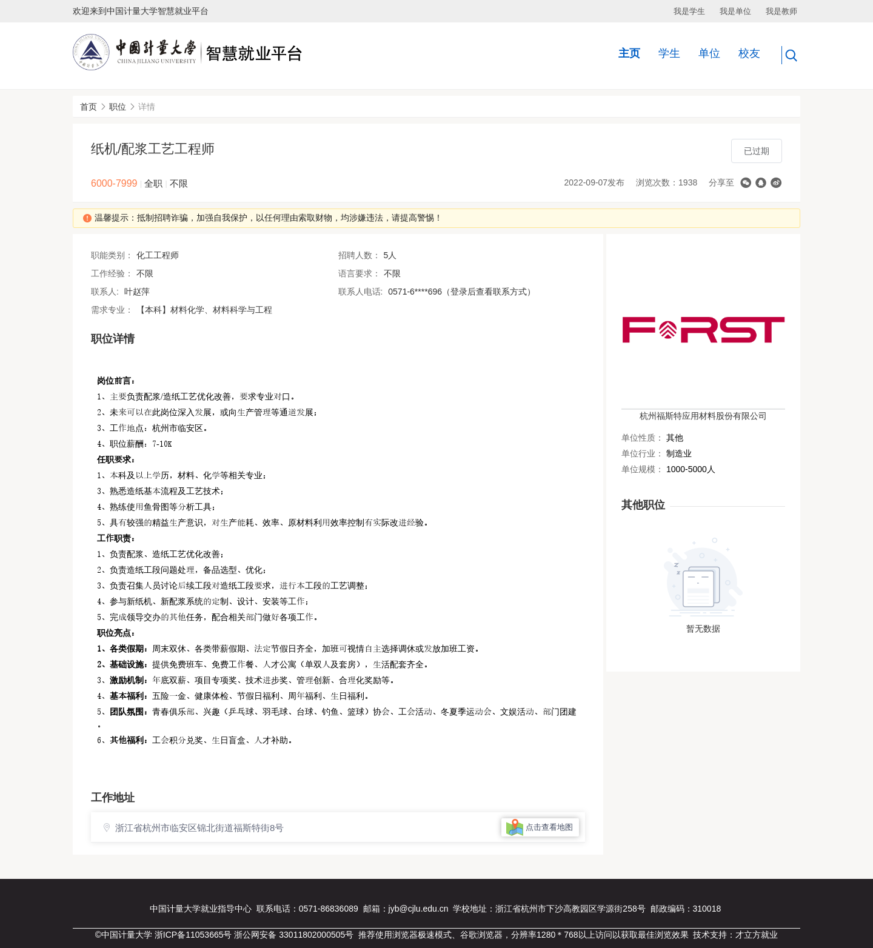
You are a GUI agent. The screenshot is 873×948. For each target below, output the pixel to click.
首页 (88, 107)
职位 (117, 107)
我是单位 (735, 11)
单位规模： (642, 469)
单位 (709, 53)
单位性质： (642, 437)
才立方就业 (756, 935)
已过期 (756, 151)
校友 (749, 53)
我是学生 (689, 11)
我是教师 (781, 11)
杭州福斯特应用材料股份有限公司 (703, 416)
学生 (669, 53)
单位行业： (642, 453)
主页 (629, 53)
